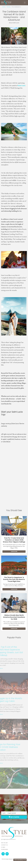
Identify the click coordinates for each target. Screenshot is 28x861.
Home (3, 7)
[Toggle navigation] (25, 2)
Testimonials (4, 849)
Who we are (4, 843)
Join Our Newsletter (20, 860)
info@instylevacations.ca (9, 839)
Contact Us (4, 845)
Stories (8, 7)
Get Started (14, 817)
